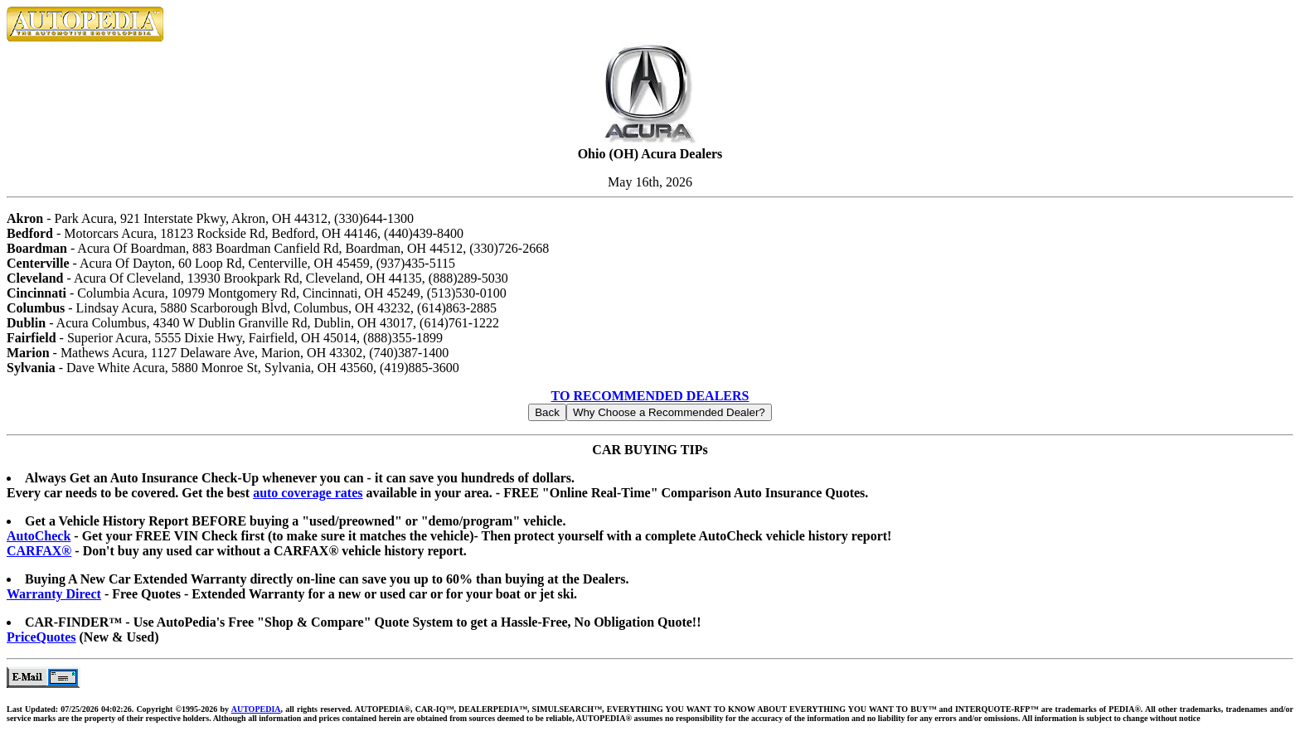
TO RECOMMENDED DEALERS (650, 396)
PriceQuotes (41, 637)
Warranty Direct (54, 594)
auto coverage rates (307, 493)
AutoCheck (38, 536)
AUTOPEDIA (256, 709)
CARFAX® (39, 551)
